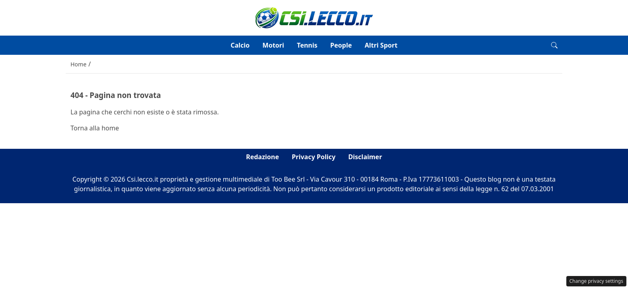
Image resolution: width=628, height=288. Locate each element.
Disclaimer (365, 156)
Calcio (240, 45)
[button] (554, 45)
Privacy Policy (314, 156)
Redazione (262, 156)
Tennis (307, 45)
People (341, 45)
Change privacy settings (597, 281)
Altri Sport (380, 45)
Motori (273, 45)
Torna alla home (94, 128)
